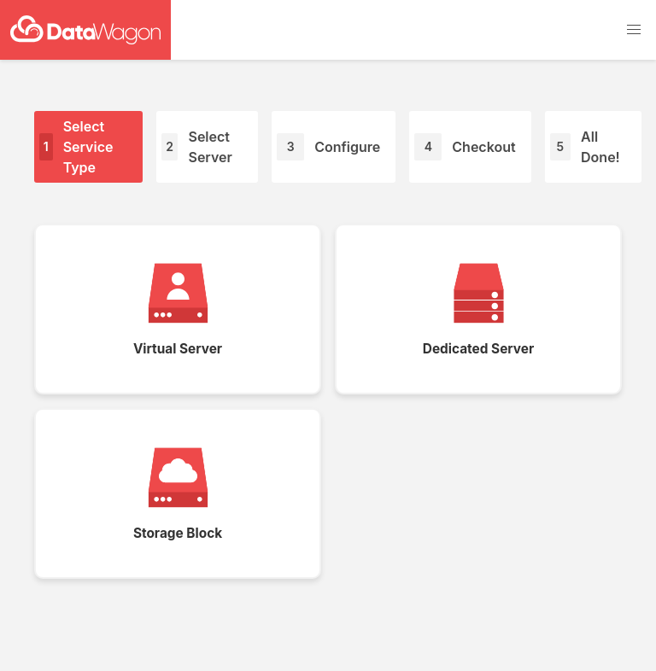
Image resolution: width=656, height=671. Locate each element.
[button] (634, 30)
